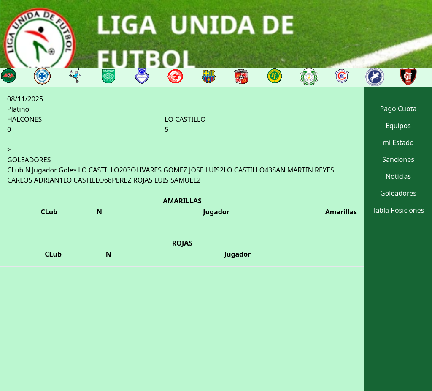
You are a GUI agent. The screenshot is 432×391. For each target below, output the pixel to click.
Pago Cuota (398, 108)
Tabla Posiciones (398, 210)
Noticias (398, 176)
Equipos (398, 125)
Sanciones (398, 159)
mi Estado (398, 142)
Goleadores (398, 193)
